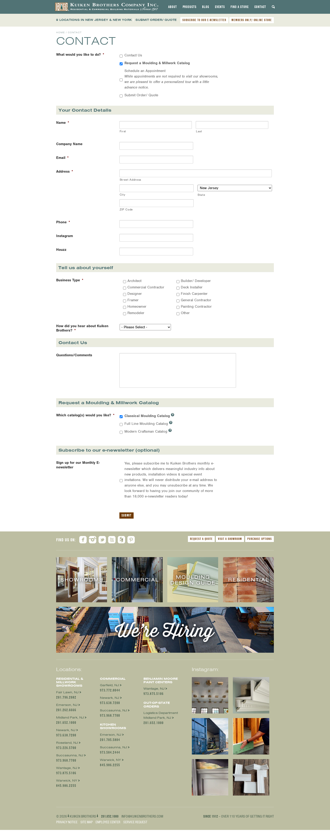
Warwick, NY (66, 783)
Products (189, 7)
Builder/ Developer (196, 281)
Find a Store (240, 7)
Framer (133, 300)
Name (62, 123)
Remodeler (135, 313)
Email (62, 158)
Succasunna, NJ (69, 757)
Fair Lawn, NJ (67, 694)
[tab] (172, 7)
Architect (134, 281)
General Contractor (196, 300)
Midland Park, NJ (70, 719)
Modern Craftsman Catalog (148, 433)
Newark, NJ (65, 732)
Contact (260, 7)
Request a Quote (201, 541)
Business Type (69, 280)
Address (64, 171)
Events (220, 7)
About (172, 7)
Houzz (61, 250)
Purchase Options (259, 541)
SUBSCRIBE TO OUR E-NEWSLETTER (204, 20)
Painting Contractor (196, 306)
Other (185, 313)
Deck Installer (192, 287)
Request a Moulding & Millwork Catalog (157, 63)
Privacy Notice (66, 824)
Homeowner (136, 306)
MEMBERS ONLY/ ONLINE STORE (251, 20)
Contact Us (133, 55)
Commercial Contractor (145, 287)
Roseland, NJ (67, 745)
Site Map (86, 824)
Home (60, 32)
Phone (63, 222)
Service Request (135, 824)
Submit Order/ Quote (141, 95)
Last (199, 131)
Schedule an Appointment (171, 79)
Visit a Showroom (230, 541)
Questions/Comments (74, 355)
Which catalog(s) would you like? (85, 417)
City (122, 194)
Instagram (64, 236)
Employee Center (108, 824)
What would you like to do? (80, 55)
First (123, 131)
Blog (205, 7)
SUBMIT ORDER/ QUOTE (156, 19)
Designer (134, 293)
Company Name (69, 144)
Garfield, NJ (109, 687)
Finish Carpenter (194, 293)
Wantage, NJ (66, 770)
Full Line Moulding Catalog (148, 425)
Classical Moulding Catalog (149, 417)
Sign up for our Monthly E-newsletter (78, 467)
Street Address (130, 180)
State (201, 195)
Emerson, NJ (66, 707)
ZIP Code (126, 209)
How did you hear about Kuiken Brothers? (82, 328)
